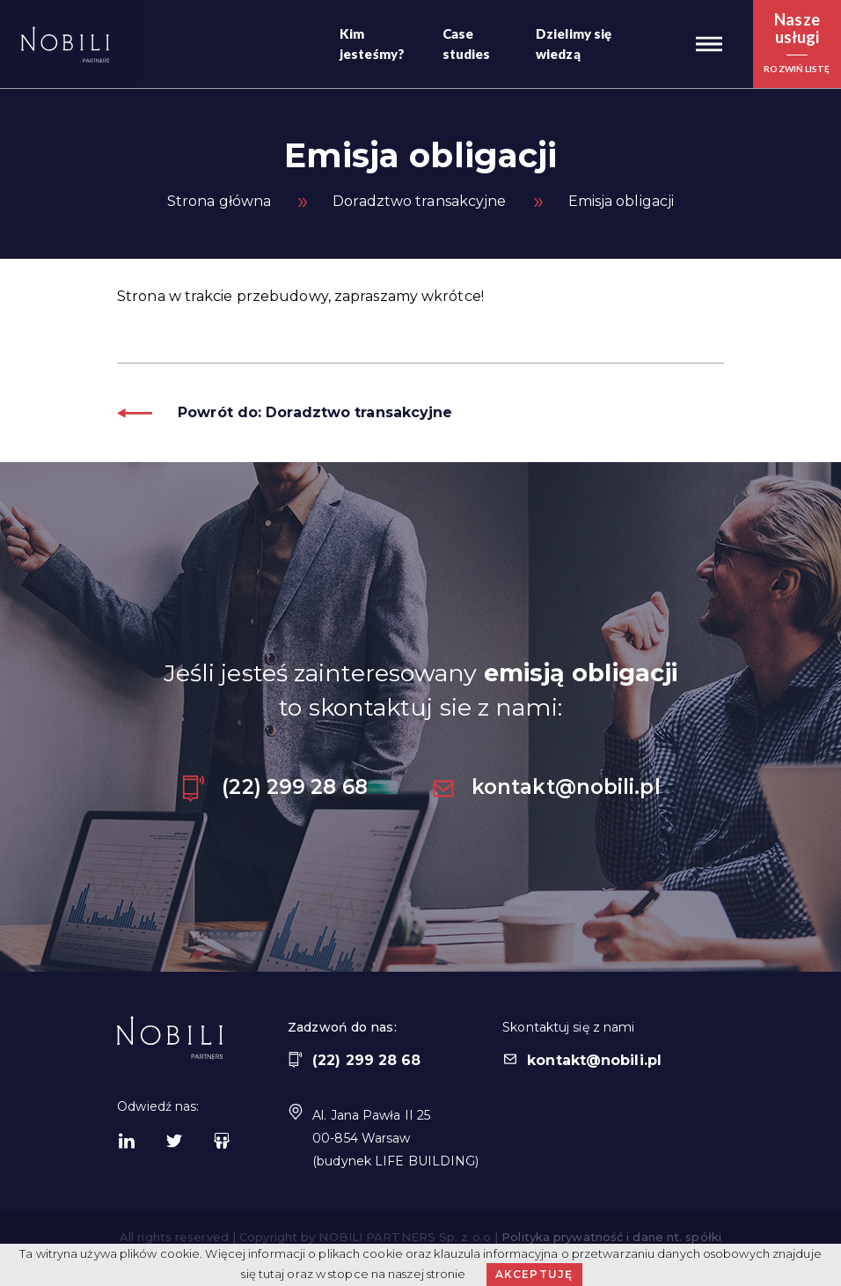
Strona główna (219, 201)
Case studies (466, 44)
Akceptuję (534, 1274)
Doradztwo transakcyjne (419, 201)
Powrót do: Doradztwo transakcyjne (284, 412)
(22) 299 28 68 (273, 787)
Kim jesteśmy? (372, 44)
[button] (709, 44)
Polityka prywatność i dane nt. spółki (611, 1237)
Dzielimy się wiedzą (573, 44)
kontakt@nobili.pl (545, 787)
